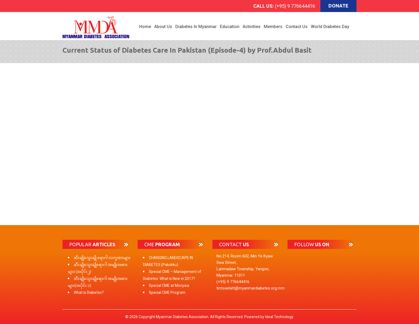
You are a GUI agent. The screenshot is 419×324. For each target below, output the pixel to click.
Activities (252, 26)
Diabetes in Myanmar (196, 26)
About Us (163, 26)
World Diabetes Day (330, 26)
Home (145, 26)
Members (273, 26)
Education (229, 26)
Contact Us (297, 26)
